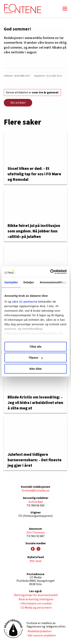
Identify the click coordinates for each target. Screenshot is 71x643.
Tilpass (36, 357)
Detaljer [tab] (28, 282)
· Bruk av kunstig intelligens (35, 599)
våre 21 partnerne (24, 301)
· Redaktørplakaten (39, 631)
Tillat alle (36, 346)
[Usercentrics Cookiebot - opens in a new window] (50, 271)
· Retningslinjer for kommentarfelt (35, 595)
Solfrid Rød (35, 502)
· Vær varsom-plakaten (41, 635)
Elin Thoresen (36, 532)
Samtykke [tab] (11, 282)
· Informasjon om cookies (35, 603)
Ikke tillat (35, 368)
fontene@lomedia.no (35, 490)
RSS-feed (35, 561)
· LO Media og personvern (36, 608)
